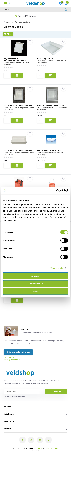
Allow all (35, 276)
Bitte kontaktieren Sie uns (18, 352)
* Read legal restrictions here (14, 396)
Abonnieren (56, 392)
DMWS (40, 448)
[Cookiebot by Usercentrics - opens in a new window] (56, 191)
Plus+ (47, 448)
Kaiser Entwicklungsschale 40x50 (18, 150)
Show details (56, 268)
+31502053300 (9, 358)
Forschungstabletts (46, 59)
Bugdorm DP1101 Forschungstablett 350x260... (16, 59)
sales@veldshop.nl (12, 360)
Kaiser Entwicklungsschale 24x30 (51, 105)
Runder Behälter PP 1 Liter (49, 150)
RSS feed (54, 448)
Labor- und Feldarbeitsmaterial (18, 22)
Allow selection (35, 283)
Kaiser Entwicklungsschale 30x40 (18, 105)
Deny (35, 291)
